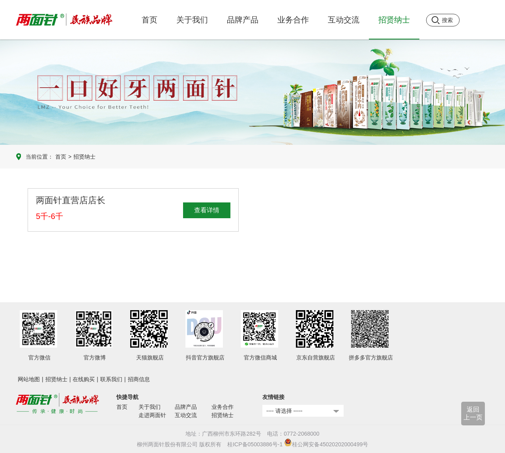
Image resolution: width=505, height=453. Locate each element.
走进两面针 (152, 415)
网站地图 (29, 379)
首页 (149, 19)
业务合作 (222, 407)
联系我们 (111, 379)
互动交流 (186, 415)
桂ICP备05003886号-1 (254, 444)
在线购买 (84, 379)
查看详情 (206, 210)
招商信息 (139, 379)
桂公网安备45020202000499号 (326, 444)
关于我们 (149, 407)
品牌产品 (186, 407)
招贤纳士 (84, 156)
